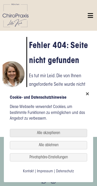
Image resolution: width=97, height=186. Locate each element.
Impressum (45, 171)
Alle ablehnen (48, 145)
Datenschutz (65, 171)
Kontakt (28, 171)
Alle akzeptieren (48, 133)
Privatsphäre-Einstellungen (48, 157)
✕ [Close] (86, 94)
